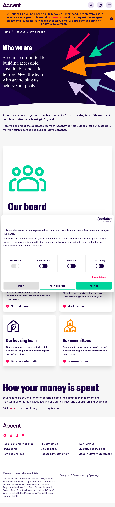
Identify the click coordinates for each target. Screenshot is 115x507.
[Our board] (57, 202)
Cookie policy (49, 452)
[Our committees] (85, 344)
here (12, 412)
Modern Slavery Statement (95, 457)
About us (20, 31)
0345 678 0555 (56, 17)
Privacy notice (49, 447)
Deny (21, 285)
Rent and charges (13, 457)
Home (6, 31)
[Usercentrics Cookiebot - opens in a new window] (99, 219)
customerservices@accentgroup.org (45, 20)
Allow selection (57, 285)
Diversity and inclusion (92, 452)
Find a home (10, 452)
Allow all (94, 285)
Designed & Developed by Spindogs (79, 478)
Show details (99, 277)
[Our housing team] (29, 344)
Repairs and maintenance (18, 447)
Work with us (86, 447)
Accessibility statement (55, 457)
